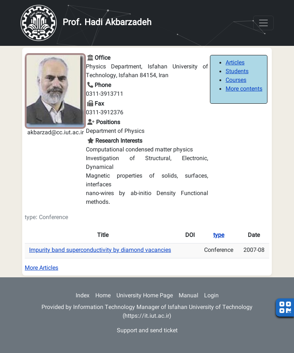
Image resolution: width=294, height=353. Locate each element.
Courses (236, 80)
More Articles (41, 268)
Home (103, 296)
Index (83, 296)
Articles (235, 63)
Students (237, 71)
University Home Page (144, 296)
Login (211, 296)
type (218, 235)
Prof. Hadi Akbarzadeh (107, 23)
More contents (244, 89)
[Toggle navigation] (263, 23)
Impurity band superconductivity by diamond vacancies (100, 250)
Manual (188, 296)
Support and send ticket (147, 331)
